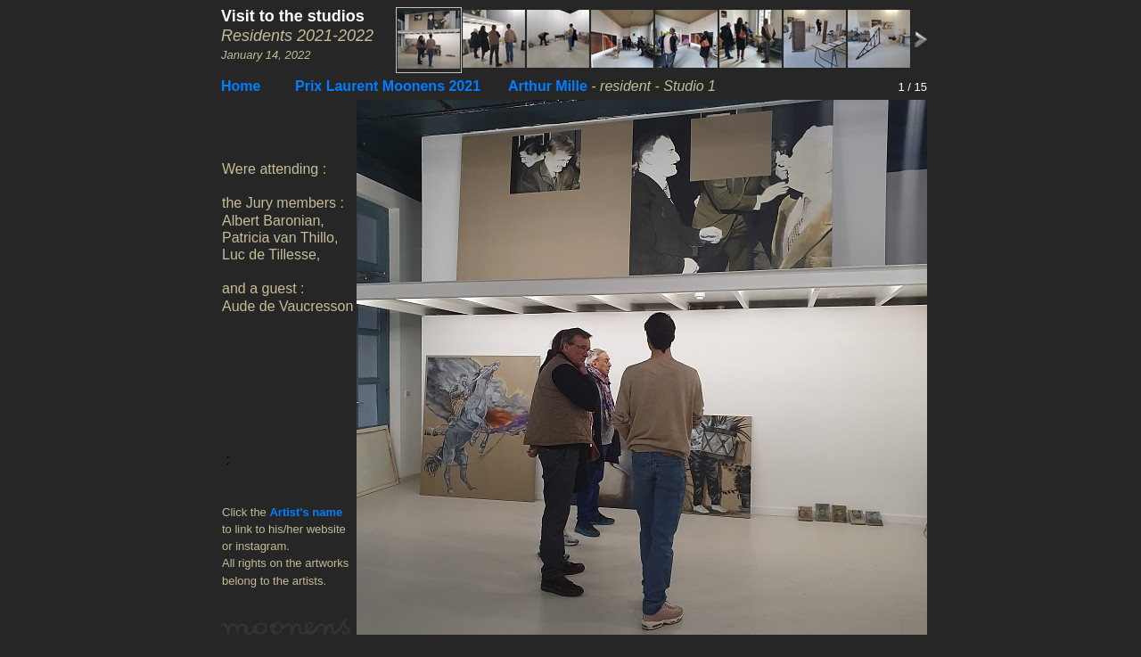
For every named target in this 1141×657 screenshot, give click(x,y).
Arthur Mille (547, 86)
